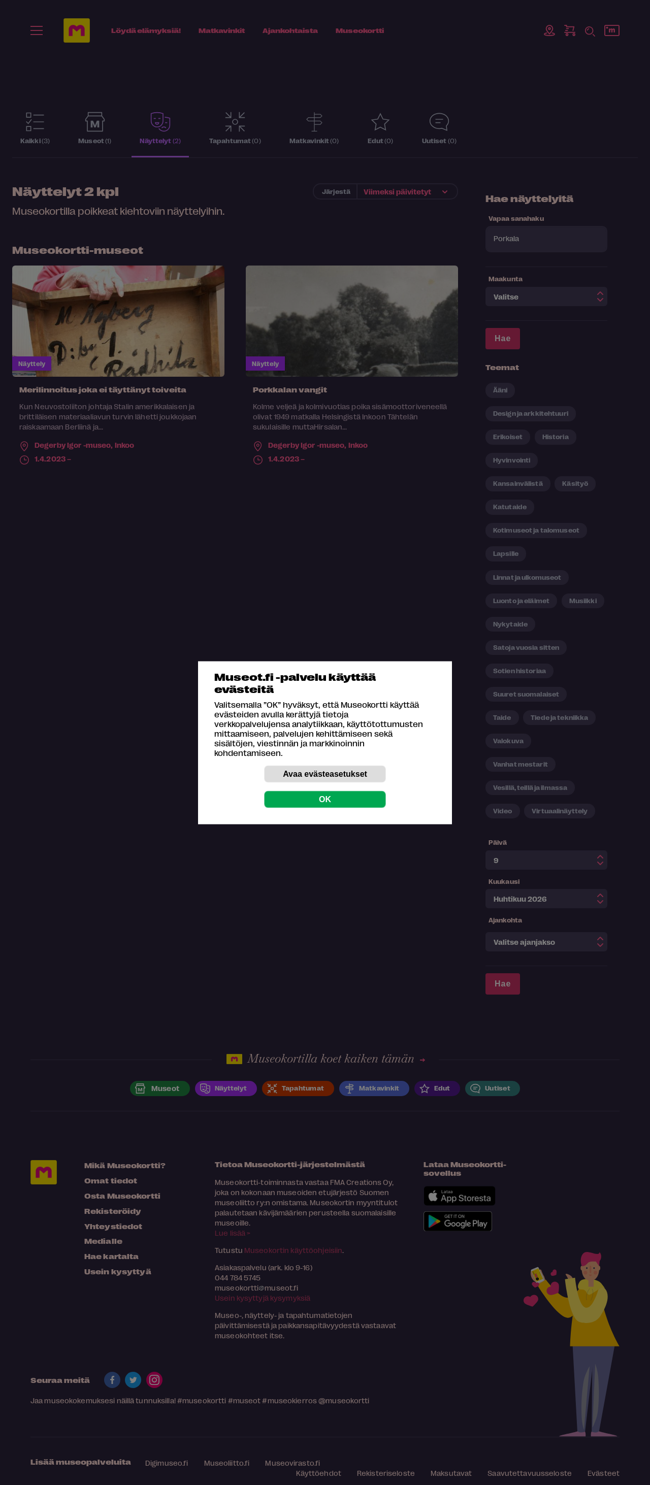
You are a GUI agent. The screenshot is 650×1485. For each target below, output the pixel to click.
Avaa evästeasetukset (325, 773)
